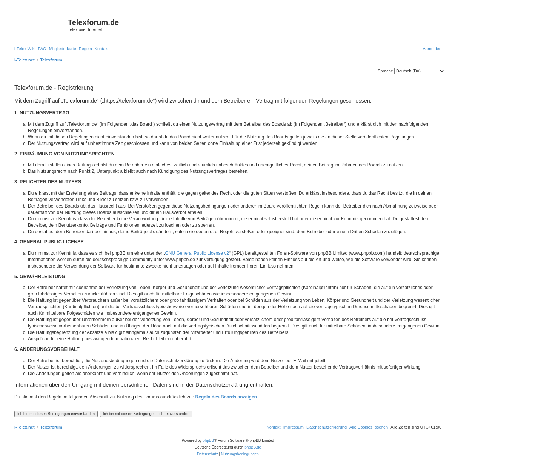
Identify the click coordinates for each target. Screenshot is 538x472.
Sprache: (386, 71)
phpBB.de (252, 447)
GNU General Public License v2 (197, 253)
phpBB (208, 440)
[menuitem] (24, 48)
